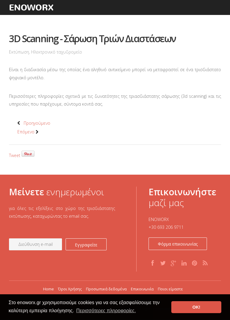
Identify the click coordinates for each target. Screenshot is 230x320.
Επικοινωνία (142, 289)
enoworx (31, 7)
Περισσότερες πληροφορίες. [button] (106, 310)
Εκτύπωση (19, 52)
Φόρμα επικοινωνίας (178, 244)
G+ (172, 268)
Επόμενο (29, 132)
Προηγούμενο (33, 123)
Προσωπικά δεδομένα (106, 289)
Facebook (153, 268)
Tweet (14, 155)
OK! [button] (196, 307)
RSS (204, 268)
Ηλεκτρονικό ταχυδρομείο (56, 52)
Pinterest (195, 268)
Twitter (163, 268)
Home (48, 289)
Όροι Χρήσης (70, 289)
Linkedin (184, 268)
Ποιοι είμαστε (170, 289)
